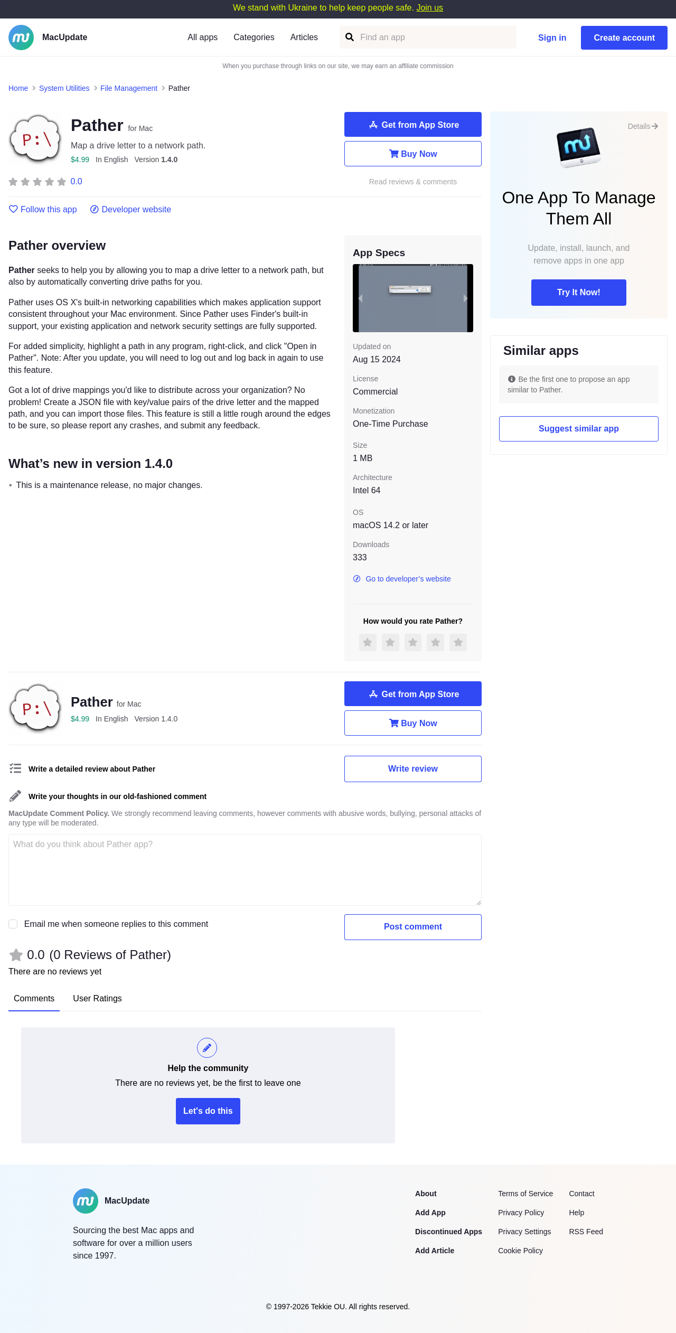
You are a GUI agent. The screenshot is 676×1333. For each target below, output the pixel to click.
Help (576, 1212)
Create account (624, 37)
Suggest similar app (579, 428)
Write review (413, 768)
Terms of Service (525, 1193)
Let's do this (208, 1110)
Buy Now (413, 153)
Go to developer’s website (402, 579)
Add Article (434, 1250)
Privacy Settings (524, 1231)
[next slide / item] (465, 298)
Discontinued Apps (448, 1231)
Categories (253, 37)
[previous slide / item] (360, 298)
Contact (581, 1193)
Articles (304, 37)
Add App (430, 1212)
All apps (202, 37)
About (425, 1193)
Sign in (552, 37)
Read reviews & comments (413, 181)
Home (18, 88)
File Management (128, 88)
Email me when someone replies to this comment (116, 923)
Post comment (413, 926)
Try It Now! (578, 292)
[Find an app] (349, 37)
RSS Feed (586, 1231)
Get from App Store (413, 124)
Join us (429, 7)
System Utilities (64, 88)
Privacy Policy (521, 1212)
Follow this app (42, 209)
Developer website (131, 209)
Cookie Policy (520, 1250)
